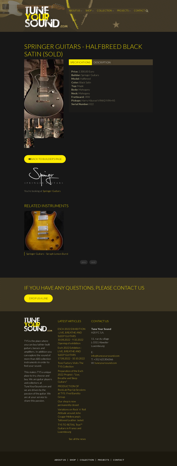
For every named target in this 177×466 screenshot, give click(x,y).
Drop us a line (38, 298)
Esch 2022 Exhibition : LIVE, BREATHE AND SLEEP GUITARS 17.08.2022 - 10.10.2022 (71, 353)
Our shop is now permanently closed (68, 403)
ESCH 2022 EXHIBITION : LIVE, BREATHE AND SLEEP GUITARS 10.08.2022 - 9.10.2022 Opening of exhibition (71, 336)
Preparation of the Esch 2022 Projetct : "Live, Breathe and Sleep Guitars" (70, 376)
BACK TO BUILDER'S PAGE (45, 158)
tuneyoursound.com (106, 362)
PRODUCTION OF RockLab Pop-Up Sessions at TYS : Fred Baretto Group (72, 391)
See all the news (77, 438)
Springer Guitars (52, 190)
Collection (104, 10)
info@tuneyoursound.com (105, 355)
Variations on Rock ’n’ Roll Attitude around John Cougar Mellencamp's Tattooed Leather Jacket (72, 415)
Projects (123, 10)
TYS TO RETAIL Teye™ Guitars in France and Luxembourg (70, 428)
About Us (74, 10)
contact (139, 10)
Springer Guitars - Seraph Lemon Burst (47, 253)
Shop (88, 10)
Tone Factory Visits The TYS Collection (70, 364)
